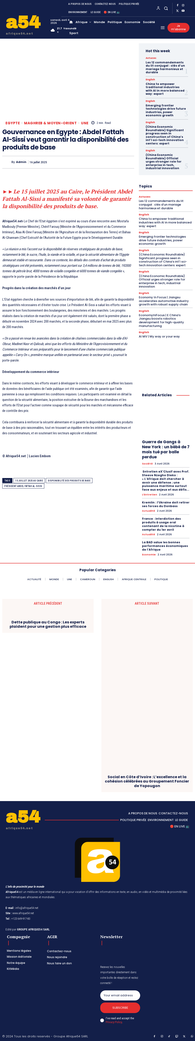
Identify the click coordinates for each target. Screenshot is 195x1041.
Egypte (13, 123)
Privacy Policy (114, 1021)
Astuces (151, 58)
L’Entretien (149, 493)
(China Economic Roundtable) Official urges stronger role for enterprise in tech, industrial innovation (163, 161)
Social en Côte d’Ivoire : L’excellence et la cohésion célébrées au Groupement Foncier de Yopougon (147, 780)
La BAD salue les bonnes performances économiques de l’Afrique (164, 545)
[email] (120, 994)
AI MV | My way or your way (159, 336)
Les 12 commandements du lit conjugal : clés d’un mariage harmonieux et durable (165, 67)
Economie (149, 553)
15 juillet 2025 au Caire (29, 480)
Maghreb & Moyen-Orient (50, 123)
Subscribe (120, 1007)
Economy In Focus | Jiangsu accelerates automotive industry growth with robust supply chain (164, 300)
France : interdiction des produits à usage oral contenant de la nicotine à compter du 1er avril (163, 523)
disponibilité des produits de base (69, 480)
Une (85, 123)
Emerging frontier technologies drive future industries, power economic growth (166, 110)
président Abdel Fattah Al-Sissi (23, 486)
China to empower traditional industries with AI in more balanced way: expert (165, 89)
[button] (166, 8)
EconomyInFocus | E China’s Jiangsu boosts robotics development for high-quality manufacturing (161, 320)
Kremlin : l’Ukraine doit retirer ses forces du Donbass (165, 503)
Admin (21, 162)
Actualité (148, 510)
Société (147, 463)
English (150, 80)
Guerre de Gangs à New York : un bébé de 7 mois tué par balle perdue (165, 449)
